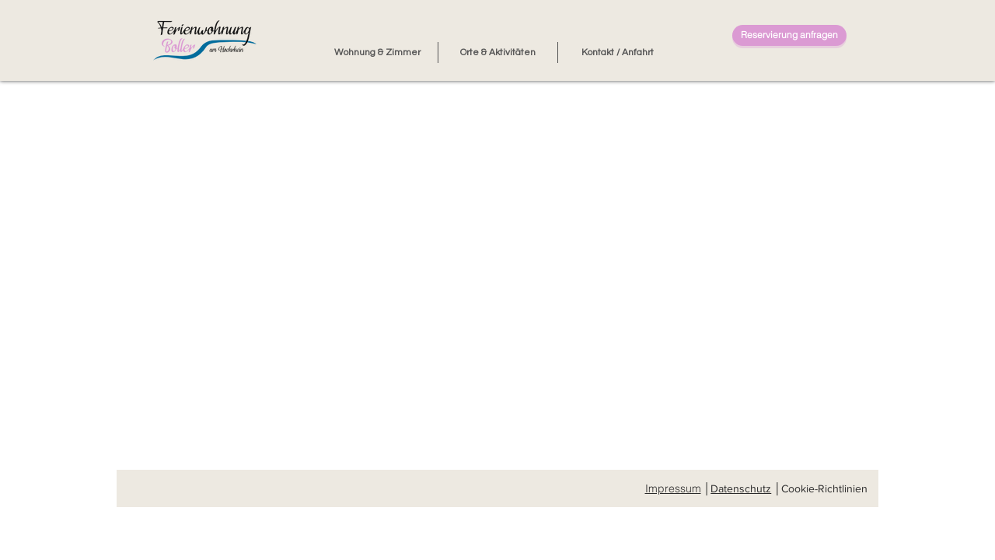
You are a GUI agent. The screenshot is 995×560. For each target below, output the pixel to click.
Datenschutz (740, 488)
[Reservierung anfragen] (789, 35)
